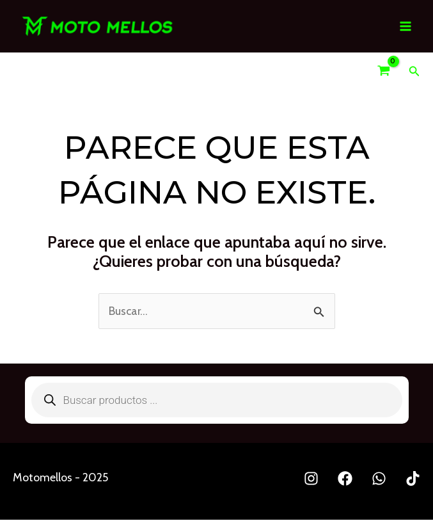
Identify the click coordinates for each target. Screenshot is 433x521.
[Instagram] (311, 479)
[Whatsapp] (379, 479)
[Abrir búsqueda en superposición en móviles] (217, 401)
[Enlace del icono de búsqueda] (414, 73)
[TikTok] (412, 479)
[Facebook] (345, 479)
